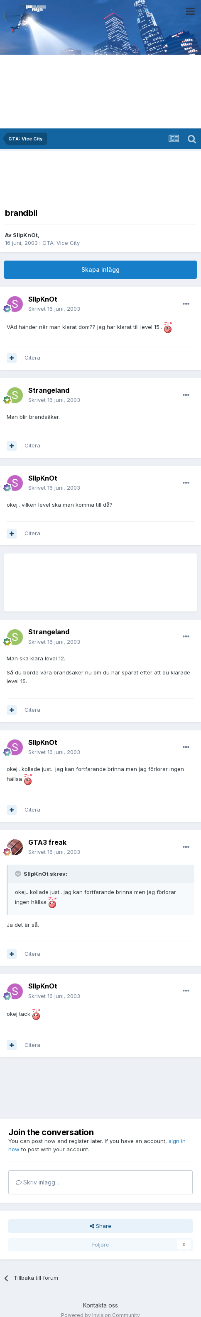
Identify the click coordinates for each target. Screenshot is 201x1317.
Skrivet (54, 308)
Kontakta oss (100, 1305)
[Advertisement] (100, 177)
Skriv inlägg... (37, 1182)
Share (100, 1226)
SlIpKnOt (25, 235)
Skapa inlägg (100, 269)
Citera (32, 357)
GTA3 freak (47, 842)
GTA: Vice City (61, 242)
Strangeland (48, 390)
